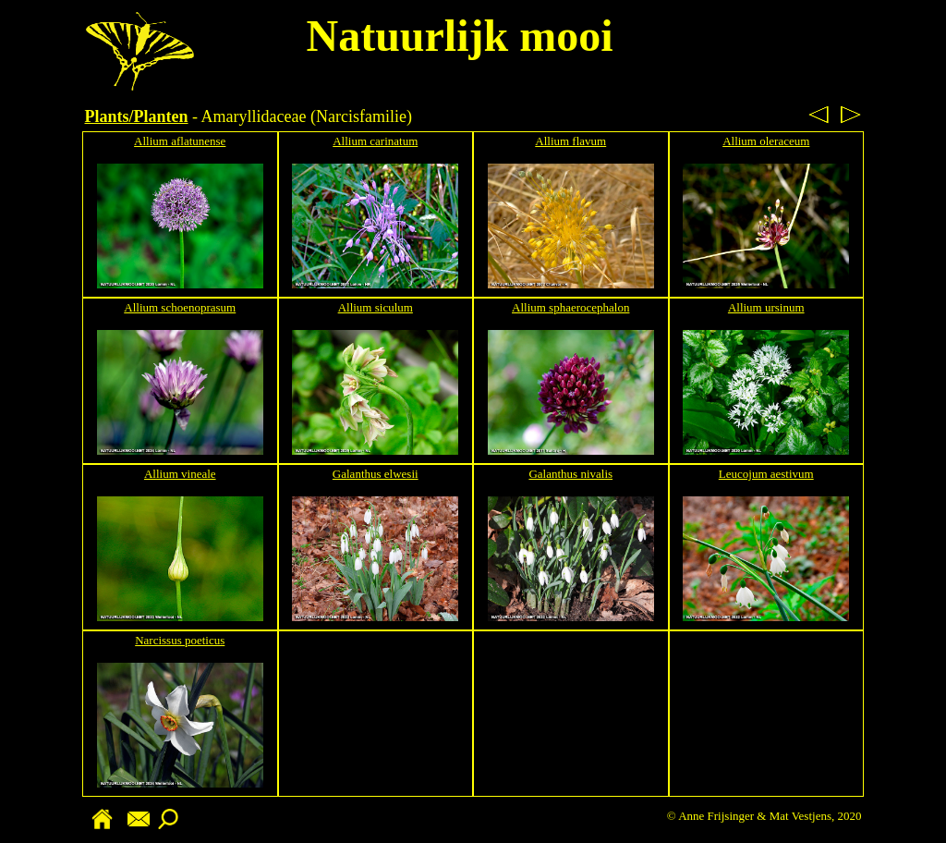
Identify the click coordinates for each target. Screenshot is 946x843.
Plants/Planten (136, 116)
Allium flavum (570, 141)
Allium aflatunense (179, 141)
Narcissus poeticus (179, 640)
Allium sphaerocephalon (570, 307)
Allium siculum (375, 307)
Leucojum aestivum (766, 474)
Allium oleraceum (765, 141)
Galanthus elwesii (375, 474)
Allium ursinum (766, 307)
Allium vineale (180, 474)
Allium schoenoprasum (180, 307)
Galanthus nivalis (570, 474)
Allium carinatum (375, 141)
